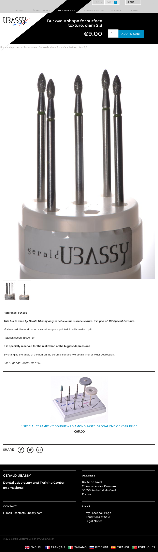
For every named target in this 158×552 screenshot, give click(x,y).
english (33, 547)
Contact (135, 10)
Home (19, 10)
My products (66, 10)
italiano (77, 547)
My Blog (116, 10)
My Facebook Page (98, 512)
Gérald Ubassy (40, 10)
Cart (112, 2)
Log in (98, 2)
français (55, 547)
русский (98, 547)
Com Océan (47, 539)
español (120, 547)
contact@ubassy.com (28, 512)
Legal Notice (94, 521)
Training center (93, 10)
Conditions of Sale (98, 517)
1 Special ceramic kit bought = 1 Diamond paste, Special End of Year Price (79, 426)
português (143, 547)
